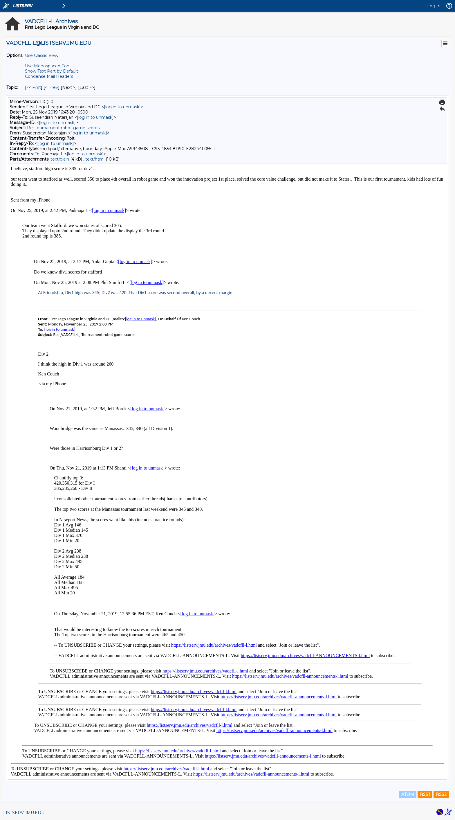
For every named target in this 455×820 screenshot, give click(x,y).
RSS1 (425, 794)
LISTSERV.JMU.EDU (23, 812)
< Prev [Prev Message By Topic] (51, 87)
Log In (433, 5)
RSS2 (441, 794)
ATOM (407, 794)
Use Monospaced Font (48, 66)
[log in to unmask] (122, 106)
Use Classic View (41, 55)
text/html (94, 159)
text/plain (59, 159)
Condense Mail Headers (49, 76)
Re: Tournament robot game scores (63, 127)
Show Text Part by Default (51, 71)
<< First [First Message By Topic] (33, 87)
